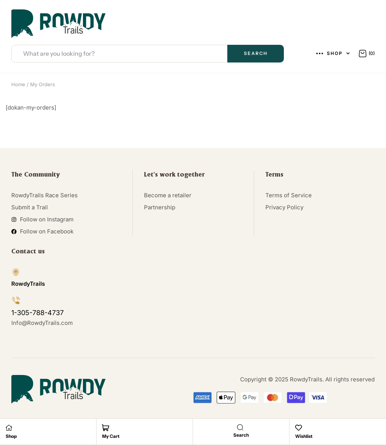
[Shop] (9, 427)
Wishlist (303, 436)
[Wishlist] (298, 427)
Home (18, 84)
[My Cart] (105, 427)
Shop (11, 436)
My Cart (110, 436)
